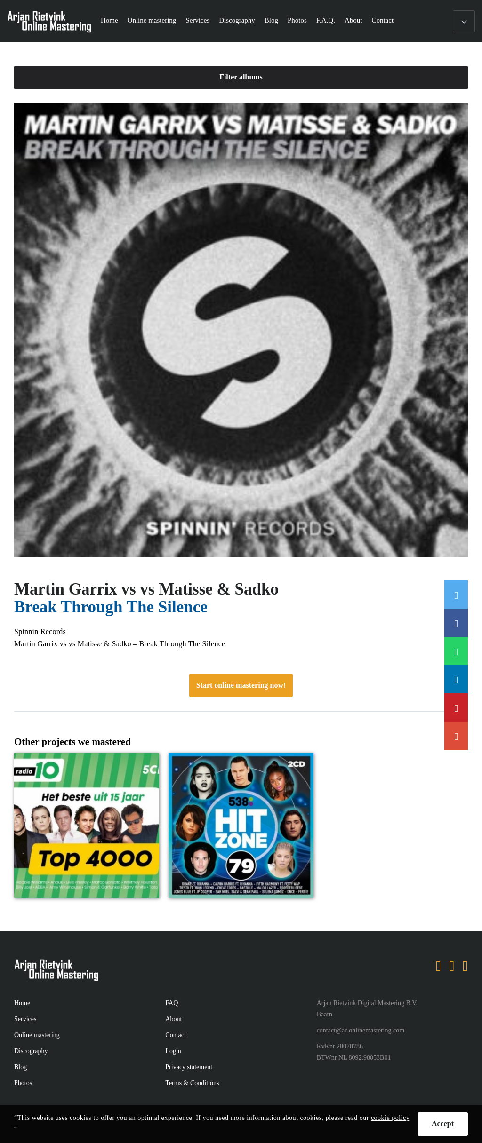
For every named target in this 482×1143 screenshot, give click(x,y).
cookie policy (390, 1117)
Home (109, 20)
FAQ (171, 1003)
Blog (271, 20)
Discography (237, 20)
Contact (382, 20)
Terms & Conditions (192, 1083)
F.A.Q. (325, 20)
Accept (443, 1123)
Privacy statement (188, 1067)
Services (197, 20)
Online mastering (152, 20)
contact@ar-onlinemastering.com (360, 1030)
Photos (297, 20)
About (353, 20)
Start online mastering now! (241, 685)
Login (173, 1051)
